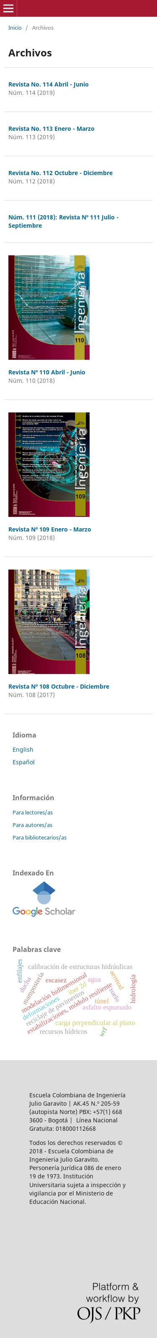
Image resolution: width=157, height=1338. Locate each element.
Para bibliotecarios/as (40, 837)
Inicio (15, 27)
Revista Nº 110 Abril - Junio (46, 372)
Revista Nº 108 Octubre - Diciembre (58, 686)
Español (24, 762)
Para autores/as (32, 825)
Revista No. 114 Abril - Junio (48, 84)
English (23, 749)
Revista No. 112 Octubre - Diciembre (60, 173)
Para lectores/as (33, 812)
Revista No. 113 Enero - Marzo (51, 128)
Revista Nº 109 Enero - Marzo (49, 529)
